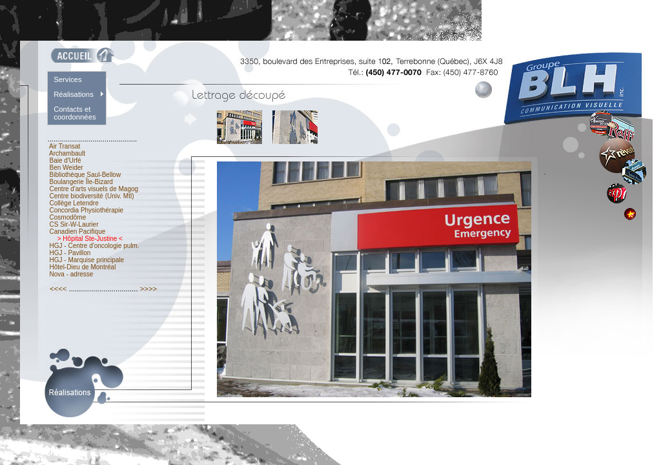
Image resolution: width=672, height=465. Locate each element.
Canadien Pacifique (77, 231)
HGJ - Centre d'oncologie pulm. (94, 245)
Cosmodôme (68, 217)
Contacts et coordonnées (75, 113)
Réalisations (74, 94)
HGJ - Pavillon (70, 252)
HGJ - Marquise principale (87, 260)
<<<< (58, 289)
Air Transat (65, 146)
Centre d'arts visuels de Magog (94, 188)
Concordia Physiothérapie (86, 210)
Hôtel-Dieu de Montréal (82, 267)
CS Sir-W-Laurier (74, 224)
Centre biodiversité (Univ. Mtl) (92, 196)
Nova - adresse (71, 274)
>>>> (148, 289)
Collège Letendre (74, 203)
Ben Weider (66, 167)
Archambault (67, 153)
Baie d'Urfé (65, 160)
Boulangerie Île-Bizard (81, 181)
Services (67, 79)
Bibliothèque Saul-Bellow (85, 174)
